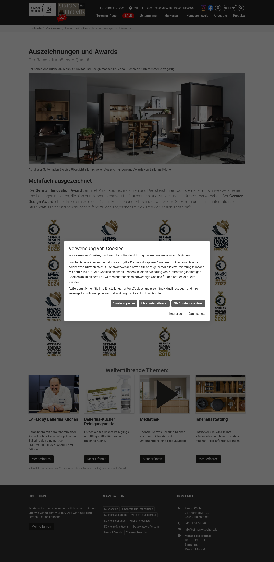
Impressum (177, 305)
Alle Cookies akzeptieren (188, 295)
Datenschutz (196, 305)
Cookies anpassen (124, 295)
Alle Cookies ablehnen (154, 295)
